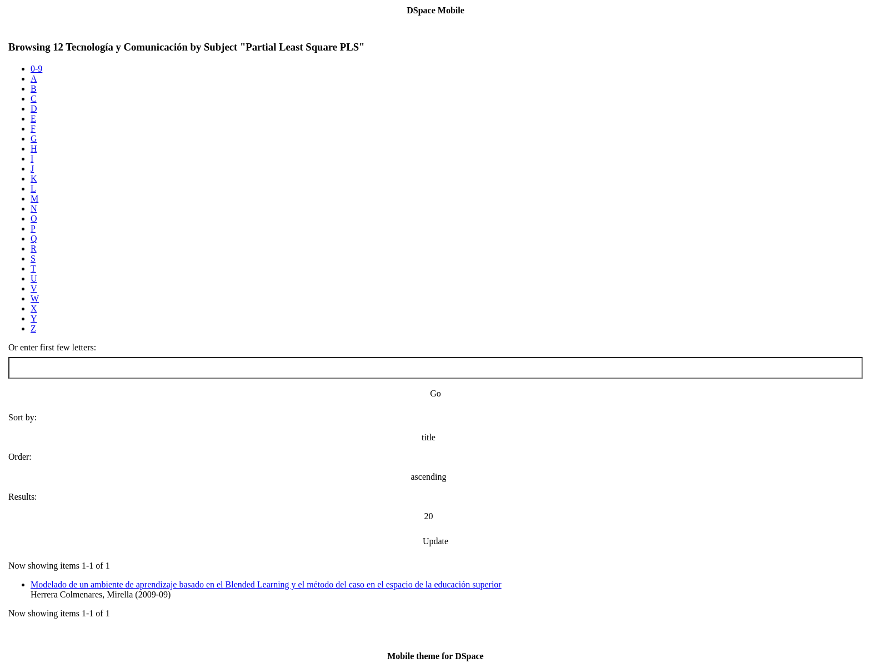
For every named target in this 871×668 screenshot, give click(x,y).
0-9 (36, 68)
